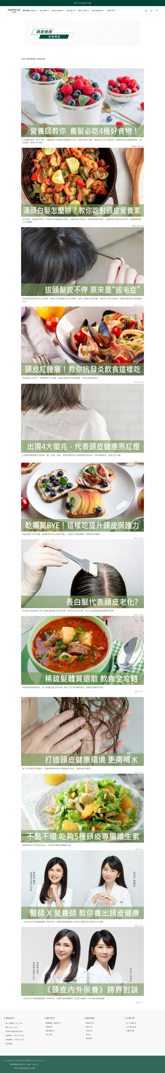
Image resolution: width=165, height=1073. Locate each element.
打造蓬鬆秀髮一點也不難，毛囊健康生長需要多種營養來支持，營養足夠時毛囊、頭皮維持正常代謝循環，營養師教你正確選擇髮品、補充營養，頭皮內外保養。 (82, 141)
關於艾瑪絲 (83, 10)
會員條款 (89, 1038)
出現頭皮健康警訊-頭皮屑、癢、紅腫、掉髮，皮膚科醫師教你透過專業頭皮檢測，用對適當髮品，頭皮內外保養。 (72, 455)
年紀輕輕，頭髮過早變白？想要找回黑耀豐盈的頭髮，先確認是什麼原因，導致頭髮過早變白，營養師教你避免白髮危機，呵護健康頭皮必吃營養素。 (82, 220)
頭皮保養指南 (98, 10)
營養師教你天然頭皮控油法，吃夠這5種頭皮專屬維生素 (46, 845)
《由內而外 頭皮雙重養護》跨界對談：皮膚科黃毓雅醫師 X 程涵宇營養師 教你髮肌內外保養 (62, 921)
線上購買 (44, 10)
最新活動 (30, 10)
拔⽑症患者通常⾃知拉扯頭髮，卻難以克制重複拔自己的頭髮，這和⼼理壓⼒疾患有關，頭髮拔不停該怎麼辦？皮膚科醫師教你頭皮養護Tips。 (82, 300)
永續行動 (111, 10)
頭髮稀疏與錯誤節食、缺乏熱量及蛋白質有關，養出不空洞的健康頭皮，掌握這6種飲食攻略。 (63, 687)
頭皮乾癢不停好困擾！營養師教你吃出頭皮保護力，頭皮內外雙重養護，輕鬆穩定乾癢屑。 (62, 534)
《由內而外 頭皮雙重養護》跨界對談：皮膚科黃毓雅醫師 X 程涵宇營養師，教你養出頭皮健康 (63, 998)
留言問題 (9, 1044)
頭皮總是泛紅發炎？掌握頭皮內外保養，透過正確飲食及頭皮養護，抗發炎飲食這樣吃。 (61, 378)
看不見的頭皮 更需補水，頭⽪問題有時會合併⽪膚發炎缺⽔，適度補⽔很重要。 (57, 768)
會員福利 (71, 10)
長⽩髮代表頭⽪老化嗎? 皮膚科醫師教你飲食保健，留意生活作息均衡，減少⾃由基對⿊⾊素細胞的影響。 (68, 610)
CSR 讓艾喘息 (131, 1027)
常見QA (88, 1034)
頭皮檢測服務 (57, 10)
